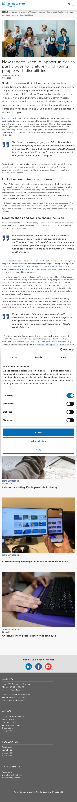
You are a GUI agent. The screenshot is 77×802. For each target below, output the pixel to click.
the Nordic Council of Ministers (47, 792)
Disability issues (9, 722)
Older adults (7, 728)
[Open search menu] (69, 5)
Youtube (6, 750)
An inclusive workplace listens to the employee (29, 635)
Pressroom (7, 772)
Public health (8, 719)
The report (7, 118)
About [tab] (63, 357)
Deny (38, 450)
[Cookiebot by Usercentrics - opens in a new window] (62, 350)
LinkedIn (6, 753)
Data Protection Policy (12, 775)
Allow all (38, 432)
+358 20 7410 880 (17, 697)
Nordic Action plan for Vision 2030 (53, 344)
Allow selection (38, 441)
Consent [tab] (14, 357)
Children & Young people (13, 716)
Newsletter (7, 755)
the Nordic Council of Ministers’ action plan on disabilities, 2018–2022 (33, 266)
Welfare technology (11, 725)
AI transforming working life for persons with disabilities (35, 561)
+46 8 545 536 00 (16, 687)
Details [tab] (38, 357)
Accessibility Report (11, 777)
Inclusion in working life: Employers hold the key (29, 487)
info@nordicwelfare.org (13, 690)
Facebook (6, 747)
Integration (7, 731)
